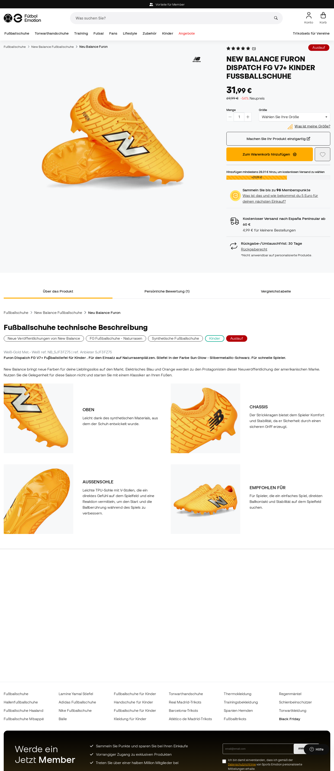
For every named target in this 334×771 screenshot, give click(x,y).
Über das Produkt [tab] (58, 291)
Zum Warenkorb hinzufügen (270, 154)
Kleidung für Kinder (130, 719)
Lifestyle (130, 33)
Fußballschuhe (16, 33)
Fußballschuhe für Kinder (135, 694)
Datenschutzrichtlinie (242, 764)
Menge (231, 109)
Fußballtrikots (235, 719)
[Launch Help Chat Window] (316, 749)
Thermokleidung (237, 694)
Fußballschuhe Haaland (23, 710)
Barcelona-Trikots (183, 710)
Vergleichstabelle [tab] (276, 291)
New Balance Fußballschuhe (52, 47)
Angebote (187, 33)
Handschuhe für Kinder (133, 702)
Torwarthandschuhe (52, 33)
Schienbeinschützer (295, 702)
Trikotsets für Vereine (311, 33)
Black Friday (289, 719)
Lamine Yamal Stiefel (76, 694)
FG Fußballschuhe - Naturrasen (116, 338)
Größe (263, 109)
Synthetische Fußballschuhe (175, 338)
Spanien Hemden (238, 710)
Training (81, 33)
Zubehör (150, 33)
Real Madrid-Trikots (185, 702)
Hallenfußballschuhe (21, 702)
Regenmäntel (290, 694)
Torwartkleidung (292, 710)
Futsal (98, 33)
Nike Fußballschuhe (75, 710)
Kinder (167, 33)
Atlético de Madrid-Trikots (190, 719)
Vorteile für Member (167, 4)
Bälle (63, 719)
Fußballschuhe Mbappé (24, 719)
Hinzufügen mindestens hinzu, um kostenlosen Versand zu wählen (275, 171)
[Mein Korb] (323, 18)
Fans (113, 33)
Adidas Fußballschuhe (77, 702)
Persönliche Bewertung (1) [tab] (167, 291)
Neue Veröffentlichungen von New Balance (44, 338)
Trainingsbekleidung (241, 702)
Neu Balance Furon (93, 47)
